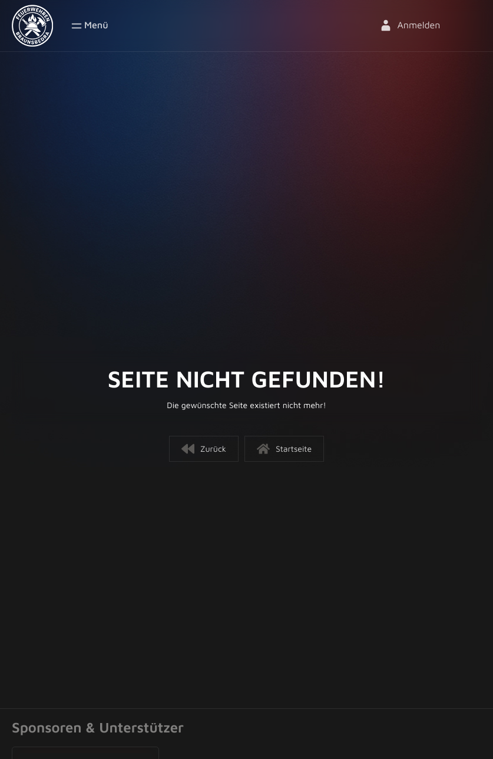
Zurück (203, 448)
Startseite (284, 448)
